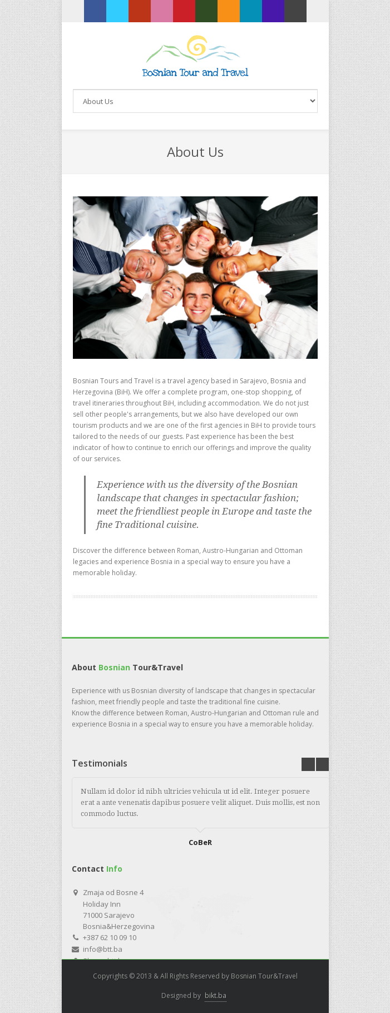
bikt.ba (215, 995)
